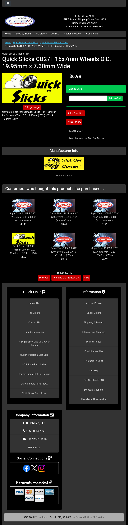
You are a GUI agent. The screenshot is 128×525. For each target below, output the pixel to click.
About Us (34, 303)
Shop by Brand (23, 33)
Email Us (34, 447)
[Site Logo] (23, 19)
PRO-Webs (98, 517)
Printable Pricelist (93, 361)
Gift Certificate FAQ (94, 380)
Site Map (94, 370)
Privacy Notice (93, 341)
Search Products (73, 33)
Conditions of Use (93, 351)
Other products (64, 175)
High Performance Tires (25, 42)
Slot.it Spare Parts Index (34, 393)
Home (8, 33)
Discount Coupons (94, 389)
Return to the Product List (66, 277)
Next (86, 277)
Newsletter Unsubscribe (93, 399)
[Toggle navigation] (8, 3)
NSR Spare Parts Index (34, 364)
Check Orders (94, 312)
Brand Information (34, 332)
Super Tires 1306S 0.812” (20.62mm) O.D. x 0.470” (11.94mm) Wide (64, 252)
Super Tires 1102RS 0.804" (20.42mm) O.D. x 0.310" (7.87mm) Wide (64, 217)
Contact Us (92, 33)
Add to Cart (115, 98)
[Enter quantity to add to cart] (88, 98)
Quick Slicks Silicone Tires (54, 42)
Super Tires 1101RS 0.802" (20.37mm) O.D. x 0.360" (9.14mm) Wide (23, 217)
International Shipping (93, 332)
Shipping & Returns (94, 322)
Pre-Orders (41, 33)
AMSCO (55, 33)
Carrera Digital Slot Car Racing (34, 374)
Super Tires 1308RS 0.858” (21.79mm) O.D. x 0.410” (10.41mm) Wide (105, 217)
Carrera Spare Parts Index (34, 383)
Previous (43, 277)
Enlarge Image (32, 107)
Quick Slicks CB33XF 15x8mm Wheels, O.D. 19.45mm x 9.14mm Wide (23, 250)
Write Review (74, 121)
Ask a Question (75, 113)
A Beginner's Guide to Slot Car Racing (34, 343)
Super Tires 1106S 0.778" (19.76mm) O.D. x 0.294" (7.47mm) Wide (104, 252)
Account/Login (93, 303)
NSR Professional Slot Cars (34, 354)
